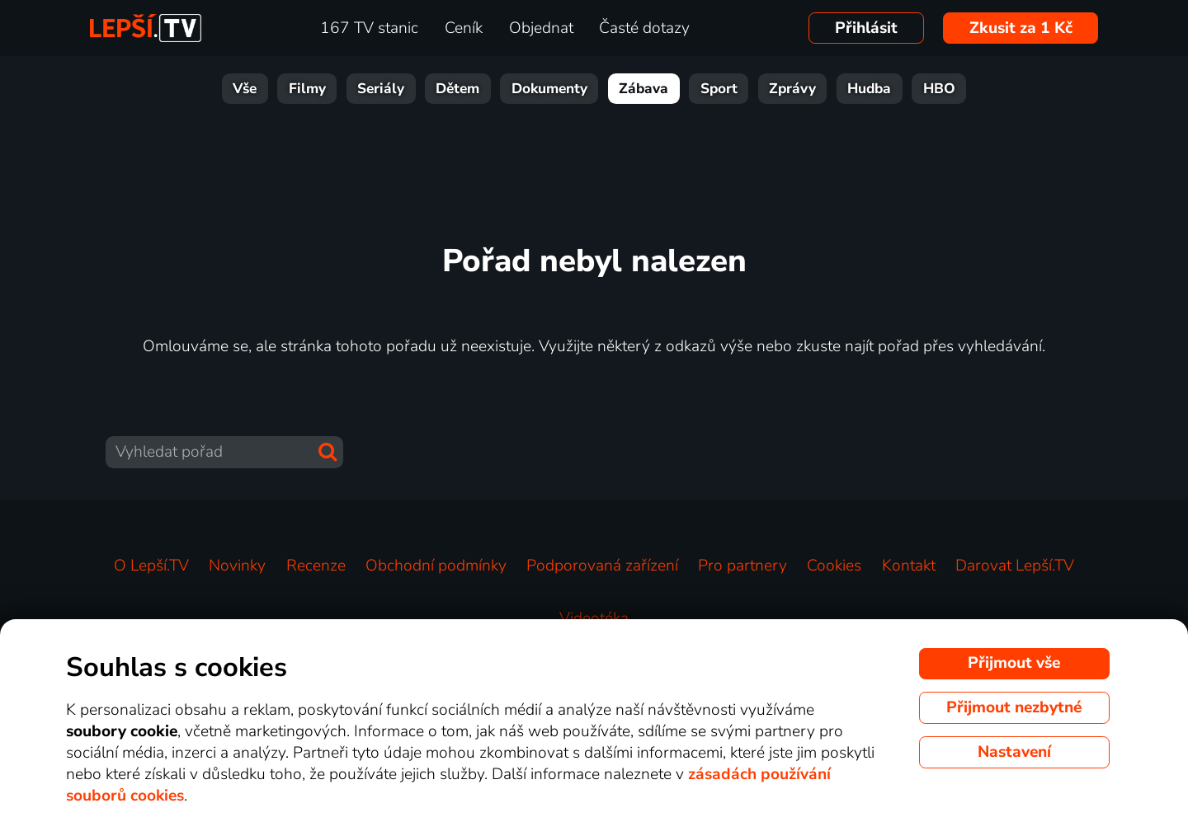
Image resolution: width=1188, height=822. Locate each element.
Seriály (380, 88)
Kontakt (909, 565)
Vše (245, 88)
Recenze (316, 565)
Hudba (869, 88)
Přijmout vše (1014, 663)
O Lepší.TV (151, 565)
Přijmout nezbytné (1014, 707)
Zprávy (792, 88)
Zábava (643, 88)
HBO (939, 88)
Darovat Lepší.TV (1014, 565)
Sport (719, 88)
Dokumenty (549, 88)
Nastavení (1014, 752)
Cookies (834, 565)
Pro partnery (742, 565)
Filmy (307, 88)
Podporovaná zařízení (602, 565)
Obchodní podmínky (436, 565)
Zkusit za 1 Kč (1020, 28)
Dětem (457, 88)
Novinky (237, 565)
